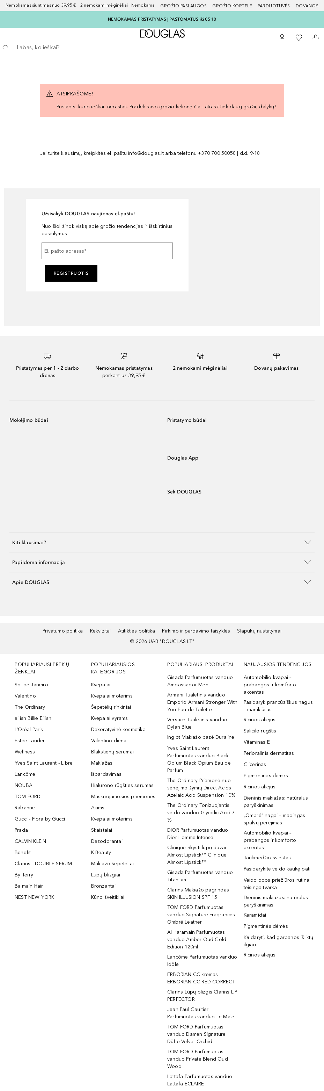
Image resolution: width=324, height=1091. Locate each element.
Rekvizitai (100, 631)
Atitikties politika (136, 631)
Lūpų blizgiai (105, 875)
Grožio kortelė (232, 5)
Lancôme (25, 774)
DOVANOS (307, 5)
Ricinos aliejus (260, 720)
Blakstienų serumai (112, 752)
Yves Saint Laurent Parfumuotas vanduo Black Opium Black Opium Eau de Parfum (199, 759)
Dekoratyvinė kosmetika (118, 729)
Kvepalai (101, 685)
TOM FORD (28, 797)
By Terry (24, 875)
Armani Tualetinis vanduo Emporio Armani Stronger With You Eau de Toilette (202, 702)
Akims (98, 808)
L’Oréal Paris (29, 729)
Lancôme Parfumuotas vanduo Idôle (202, 960)
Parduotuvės (274, 5)
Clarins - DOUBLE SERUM (43, 864)
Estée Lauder (30, 741)
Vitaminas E (257, 742)
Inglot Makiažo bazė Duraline (201, 737)
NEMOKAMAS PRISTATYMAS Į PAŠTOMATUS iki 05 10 (162, 19)
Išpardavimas (106, 774)
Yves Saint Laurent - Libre (44, 763)
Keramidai (255, 915)
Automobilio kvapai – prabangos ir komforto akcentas (270, 684)
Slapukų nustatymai (259, 631)
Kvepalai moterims (112, 696)
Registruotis (71, 273)
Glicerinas (255, 764)
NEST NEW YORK (34, 897)
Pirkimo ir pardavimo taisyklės (196, 631)
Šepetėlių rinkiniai (111, 707)
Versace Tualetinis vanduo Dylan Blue (197, 723)
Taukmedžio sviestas (267, 858)
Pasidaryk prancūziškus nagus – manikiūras (278, 706)
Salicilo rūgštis (260, 731)
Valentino (25, 696)
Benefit (23, 852)
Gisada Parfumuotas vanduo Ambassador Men (200, 681)
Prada (21, 830)
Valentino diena (109, 741)
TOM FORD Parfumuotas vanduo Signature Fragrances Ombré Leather (201, 914)
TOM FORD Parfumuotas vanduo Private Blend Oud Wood (197, 1059)
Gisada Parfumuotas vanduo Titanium (200, 876)
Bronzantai (103, 886)
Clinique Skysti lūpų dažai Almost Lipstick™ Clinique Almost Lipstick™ (197, 855)
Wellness (25, 752)
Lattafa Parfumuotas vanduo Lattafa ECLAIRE (199, 1080)
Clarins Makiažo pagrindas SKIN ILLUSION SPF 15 (198, 893)
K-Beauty (101, 852)
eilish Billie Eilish (33, 718)
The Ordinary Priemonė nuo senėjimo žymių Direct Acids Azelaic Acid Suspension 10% (201, 788)
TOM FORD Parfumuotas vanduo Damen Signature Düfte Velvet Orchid (196, 1034)
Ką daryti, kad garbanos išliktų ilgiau (279, 941)
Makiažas (102, 763)
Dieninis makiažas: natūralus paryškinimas (276, 801)
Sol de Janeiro (31, 685)
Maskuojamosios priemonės (123, 797)
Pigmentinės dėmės (266, 776)
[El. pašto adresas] (107, 251)
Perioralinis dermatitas (269, 753)
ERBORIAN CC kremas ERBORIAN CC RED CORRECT (201, 978)
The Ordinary (30, 707)
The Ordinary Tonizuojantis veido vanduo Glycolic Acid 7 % (201, 812)
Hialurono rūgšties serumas (122, 785)
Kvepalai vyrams (109, 718)
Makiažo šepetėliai (112, 864)
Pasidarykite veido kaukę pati (277, 869)
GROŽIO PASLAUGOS (183, 5)
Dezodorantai (107, 841)
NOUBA (23, 785)
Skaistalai (101, 830)
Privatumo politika (63, 631)
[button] (162, 542)
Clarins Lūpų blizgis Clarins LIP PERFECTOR (202, 995)
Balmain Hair (29, 886)
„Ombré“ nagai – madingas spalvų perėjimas (274, 819)
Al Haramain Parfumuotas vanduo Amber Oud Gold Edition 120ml (196, 939)
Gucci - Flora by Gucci (40, 819)
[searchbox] (162, 47)
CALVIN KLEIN (30, 841)
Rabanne (25, 808)
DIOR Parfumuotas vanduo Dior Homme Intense (197, 833)
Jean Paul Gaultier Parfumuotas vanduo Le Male (200, 1013)
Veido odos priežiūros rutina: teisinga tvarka (277, 883)
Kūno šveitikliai (108, 897)
